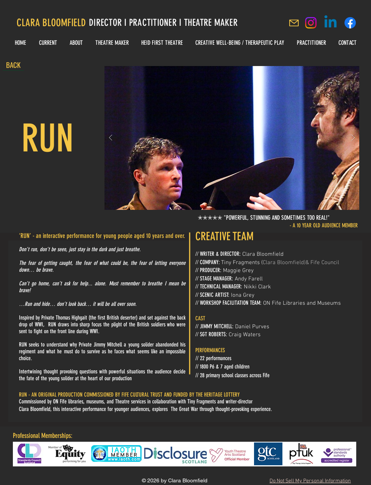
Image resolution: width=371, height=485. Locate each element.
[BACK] (13, 65)
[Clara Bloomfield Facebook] (350, 22)
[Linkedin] (330, 22)
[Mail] (294, 22)
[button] (231, 138)
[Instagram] (310, 22)
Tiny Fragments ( (242, 262)
